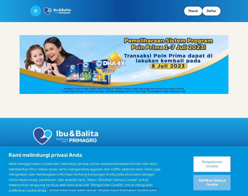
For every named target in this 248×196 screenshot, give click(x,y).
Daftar (211, 11)
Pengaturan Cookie (212, 165)
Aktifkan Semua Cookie (212, 183)
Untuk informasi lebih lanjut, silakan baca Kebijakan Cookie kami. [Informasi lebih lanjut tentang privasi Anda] (103, 191)
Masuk (193, 11)
